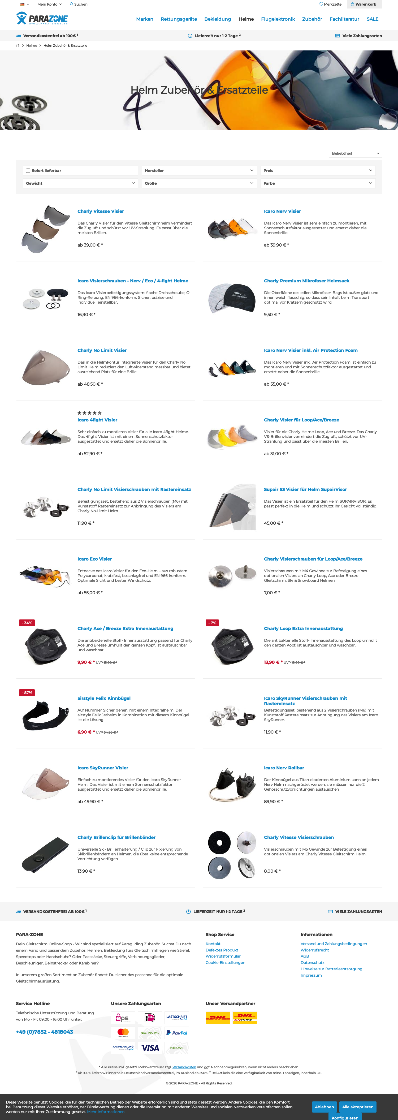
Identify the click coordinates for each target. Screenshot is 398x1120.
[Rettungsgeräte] (179, 19)
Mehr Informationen (105, 1111)
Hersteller (154, 170)
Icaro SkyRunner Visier (102, 767)
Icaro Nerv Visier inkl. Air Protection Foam (311, 350)
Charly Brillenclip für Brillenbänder (116, 837)
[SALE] (372, 19)
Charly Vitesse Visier (100, 211)
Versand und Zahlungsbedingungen (334, 943)
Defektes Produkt (222, 950)
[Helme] (246, 19)
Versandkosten (184, 1067)
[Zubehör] (312, 19)
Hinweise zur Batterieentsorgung (331, 969)
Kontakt (213, 943)
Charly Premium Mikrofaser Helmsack (306, 280)
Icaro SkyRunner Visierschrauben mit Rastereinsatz (305, 701)
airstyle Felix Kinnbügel (104, 698)
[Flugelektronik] (277, 19)
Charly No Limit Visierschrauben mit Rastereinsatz (134, 489)
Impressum (311, 975)
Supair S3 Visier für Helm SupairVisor (305, 489)
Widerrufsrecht (315, 950)
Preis (268, 170)
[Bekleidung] (218, 19)
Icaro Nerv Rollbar (284, 767)
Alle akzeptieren (358, 1107)
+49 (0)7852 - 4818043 (44, 1032)
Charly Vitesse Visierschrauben (299, 837)
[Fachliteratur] (344, 19)
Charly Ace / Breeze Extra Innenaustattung (125, 628)
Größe (151, 183)
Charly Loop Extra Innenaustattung (303, 628)
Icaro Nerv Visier (282, 211)
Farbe (269, 183)
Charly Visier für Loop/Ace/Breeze (301, 420)
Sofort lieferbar (46, 170)
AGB (305, 956)
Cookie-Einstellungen (225, 962)
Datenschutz (312, 962)
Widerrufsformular (223, 956)
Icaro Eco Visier (94, 559)
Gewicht (34, 183)
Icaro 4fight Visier (97, 420)
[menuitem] (364, 4)
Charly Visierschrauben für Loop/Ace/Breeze (313, 559)
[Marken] (144, 19)
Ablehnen (324, 1107)
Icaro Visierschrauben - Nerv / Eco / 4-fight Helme (132, 280)
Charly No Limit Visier (102, 350)
